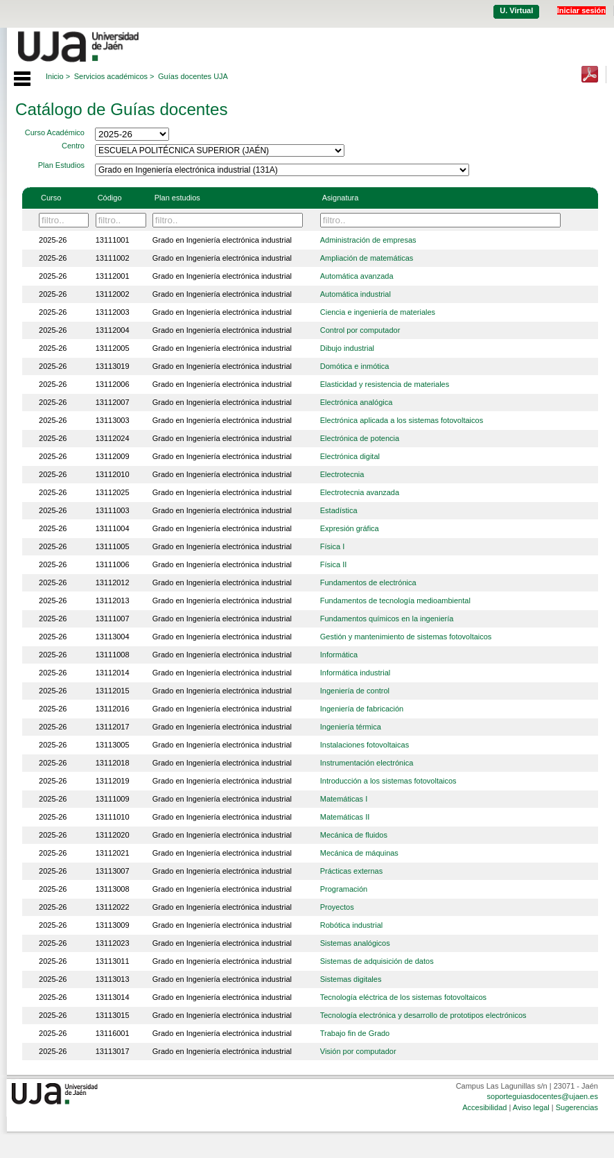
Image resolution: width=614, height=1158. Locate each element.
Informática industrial (355, 672)
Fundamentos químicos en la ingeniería (387, 618)
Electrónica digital (350, 456)
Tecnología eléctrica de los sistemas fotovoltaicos (403, 997)
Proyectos (337, 907)
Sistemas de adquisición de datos (377, 961)
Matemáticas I (343, 799)
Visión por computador (358, 1051)
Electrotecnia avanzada (359, 492)
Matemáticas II (345, 817)
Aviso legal (531, 1107)
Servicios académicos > (114, 76)
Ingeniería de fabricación (361, 709)
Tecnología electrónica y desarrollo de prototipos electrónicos (423, 1015)
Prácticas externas (351, 871)
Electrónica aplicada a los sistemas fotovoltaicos (401, 420)
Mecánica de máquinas (359, 853)
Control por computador (360, 330)
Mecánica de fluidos (353, 835)
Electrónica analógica (356, 402)
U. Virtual (516, 10)
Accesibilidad (484, 1107)
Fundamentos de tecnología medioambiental (395, 600)
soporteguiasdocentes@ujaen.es (542, 1096)
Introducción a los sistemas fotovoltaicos (388, 781)
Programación (343, 889)
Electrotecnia (342, 474)
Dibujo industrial (347, 348)
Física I (332, 546)
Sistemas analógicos (355, 943)
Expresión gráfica (349, 528)
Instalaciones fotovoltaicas (364, 745)
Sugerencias (577, 1107)
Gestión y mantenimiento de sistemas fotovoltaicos (406, 636)
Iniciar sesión (581, 10)
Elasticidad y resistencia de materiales (384, 384)
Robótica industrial (351, 925)
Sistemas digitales (351, 979)
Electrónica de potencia (359, 438)
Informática (339, 654)
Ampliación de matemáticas (367, 258)
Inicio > (58, 76)
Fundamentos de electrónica (368, 582)
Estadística (339, 510)
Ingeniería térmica (350, 727)
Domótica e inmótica (354, 366)
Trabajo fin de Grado (354, 1033)
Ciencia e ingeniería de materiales (377, 312)
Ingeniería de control (354, 690)
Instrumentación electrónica (367, 763)
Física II (333, 564)
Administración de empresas (368, 240)
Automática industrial (355, 294)
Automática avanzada (357, 276)
